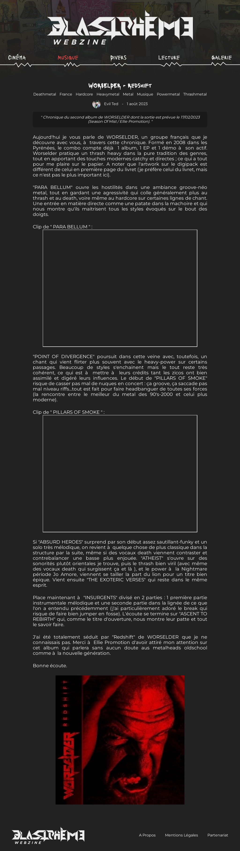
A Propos (147, 835)
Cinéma (17, 57)
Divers (118, 57)
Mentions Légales (181, 835)
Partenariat (217, 835)
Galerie (222, 57)
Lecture (169, 57)
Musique (68, 57)
